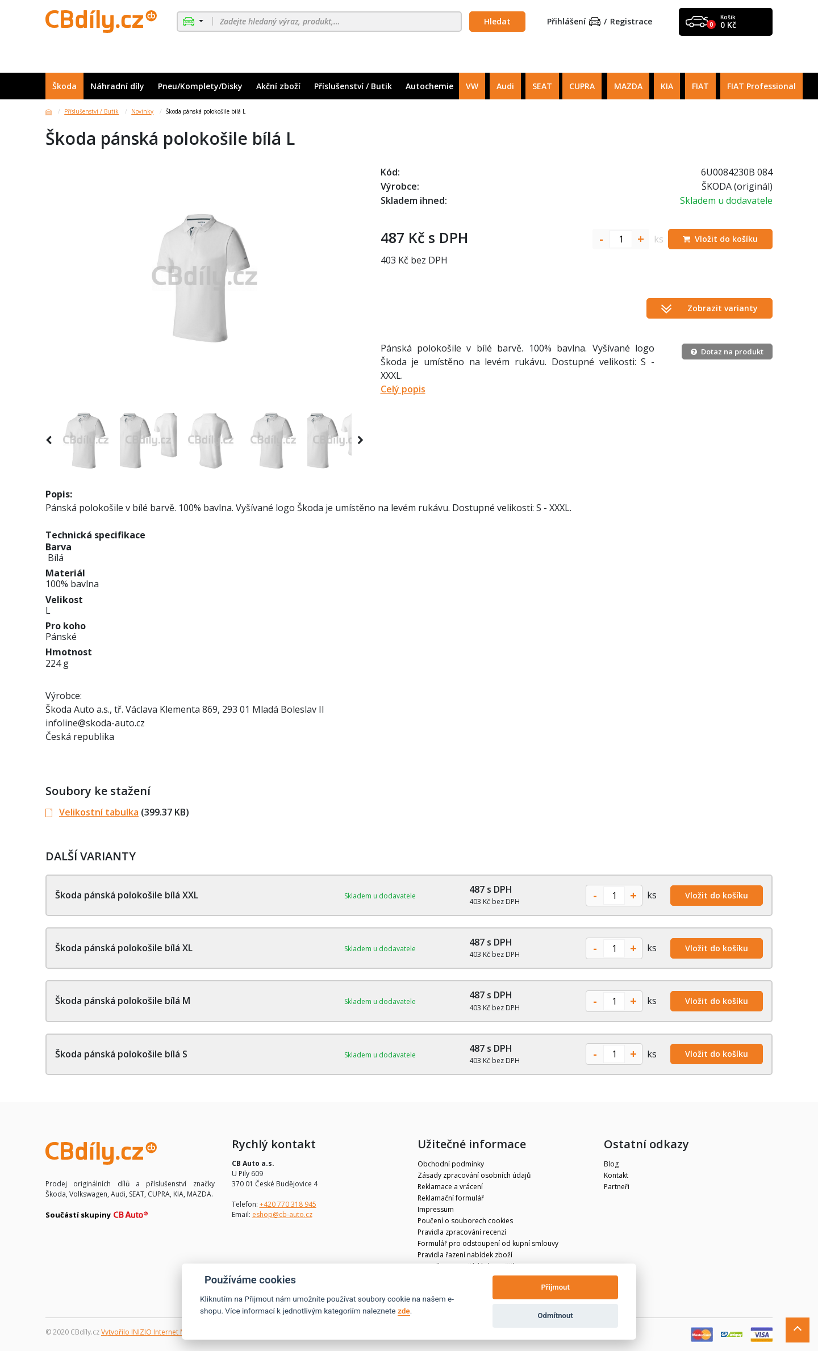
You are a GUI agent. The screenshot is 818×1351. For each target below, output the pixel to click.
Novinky (142, 111)
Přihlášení (573, 22)
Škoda (64, 86)
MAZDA (628, 86)
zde (404, 1310)
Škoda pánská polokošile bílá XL (124, 948)
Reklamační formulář (451, 1198)
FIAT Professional (761, 86)
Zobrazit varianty (709, 308)
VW (472, 86)
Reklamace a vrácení (450, 1186)
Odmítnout (555, 1315)
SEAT (542, 86)
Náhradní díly (117, 86)
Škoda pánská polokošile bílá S (121, 1054)
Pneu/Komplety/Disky (200, 86)
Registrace (631, 22)
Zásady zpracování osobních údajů (474, 1175)
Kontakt (616, 1175)
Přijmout (555, 1287)
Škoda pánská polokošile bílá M (122, 1000)
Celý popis (403, 389)
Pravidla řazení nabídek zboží (465, 1255)
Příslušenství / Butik (353, 86)
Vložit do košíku (716, 895)
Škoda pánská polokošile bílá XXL (126, 895)
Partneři (616, 1186)
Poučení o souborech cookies (465, 1220)
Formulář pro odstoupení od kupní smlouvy (488, 1243)
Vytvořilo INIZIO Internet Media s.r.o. (159, 1332)
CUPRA (582, 86)
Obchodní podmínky (451, 1164)
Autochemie (429, 86)
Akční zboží (278, 86)
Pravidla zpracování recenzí (462, 1232)
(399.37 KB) (117, 812)
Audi (505, 86)
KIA (667, 86)
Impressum (436, 1209)
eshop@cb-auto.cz (282, 1214)
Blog (611, 1164)
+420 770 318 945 (288, 1204)
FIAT (700, 86)
